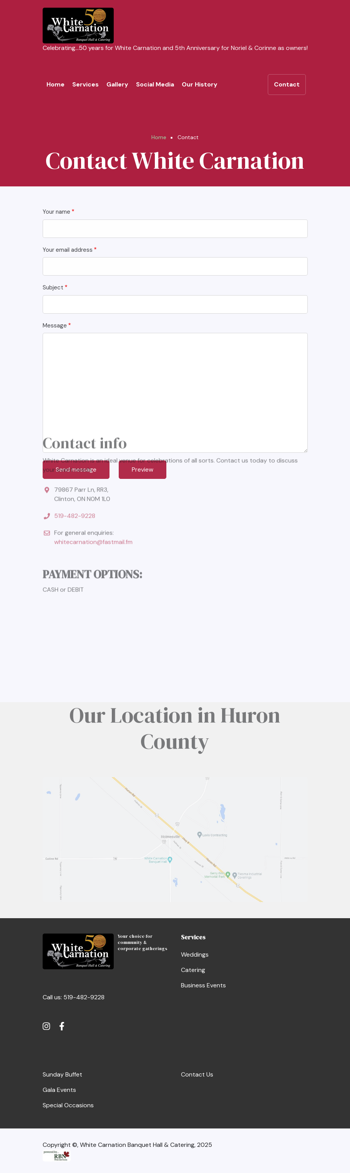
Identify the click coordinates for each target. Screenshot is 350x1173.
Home (55, 84)
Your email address (68, 250)
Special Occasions (68, 1105)
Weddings (195, 954)
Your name (56, 212)
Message (55, 325)
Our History (199, 84)
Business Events (203, 985)
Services (85, 84)
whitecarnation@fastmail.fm (93, 475)
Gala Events (59, 1090)
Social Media (155, 84)
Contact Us (197, 1074)
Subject (53, 287)
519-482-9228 (74, 449)
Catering (193, 970)
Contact (287, 84)
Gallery (117, 84)
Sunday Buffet (62, 1074)
